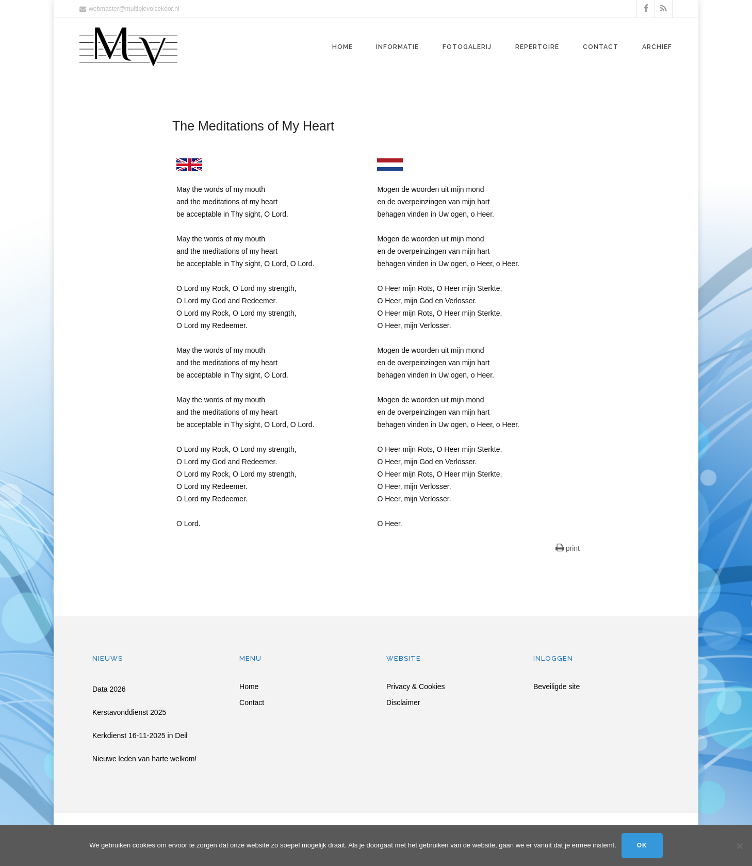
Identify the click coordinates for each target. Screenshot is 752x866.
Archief (657, 47)
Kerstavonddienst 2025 (129, 712)
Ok (642, 845)
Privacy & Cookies (415, 687)
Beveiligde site (556, 687)
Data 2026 (109, 689)
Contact (600, 47)
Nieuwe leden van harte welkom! (144, 759)
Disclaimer (403, 703)
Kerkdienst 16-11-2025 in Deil (139, 735)
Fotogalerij (467, 47)
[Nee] (739, 846)
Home (342, 47)
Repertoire (537, 47)
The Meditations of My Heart (253, 126)
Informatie (397, 47)
